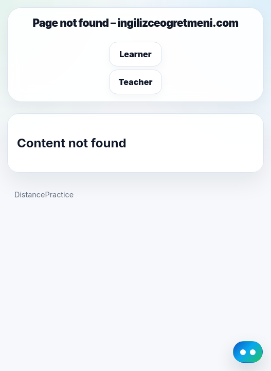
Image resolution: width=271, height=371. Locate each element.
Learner (135, 54)
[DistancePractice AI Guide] (248, 352)
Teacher (136, 82)
